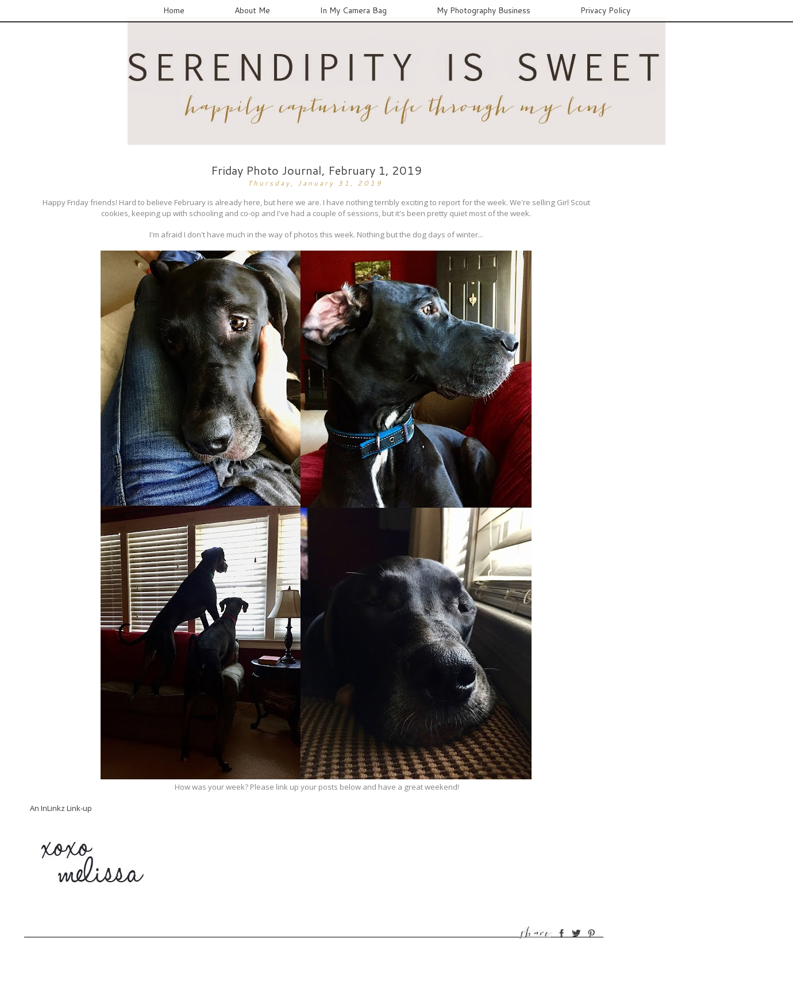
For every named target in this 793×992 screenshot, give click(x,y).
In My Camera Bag (353, 10)
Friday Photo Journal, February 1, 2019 (316, 170)
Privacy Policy (605, 10)
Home (173, 10)
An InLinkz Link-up (61, 808)
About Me (252, 10)
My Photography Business (483, 10)
